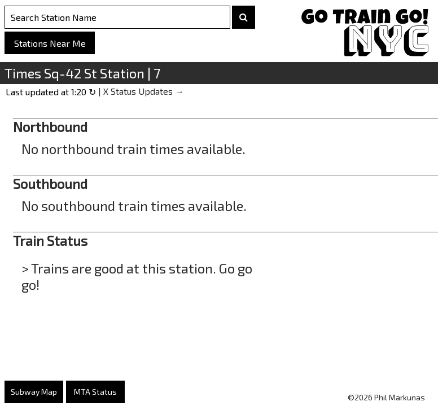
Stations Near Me (50, 43)
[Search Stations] (117, 17)
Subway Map (34, 391)
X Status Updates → (143, 91)
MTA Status (95, 391)
